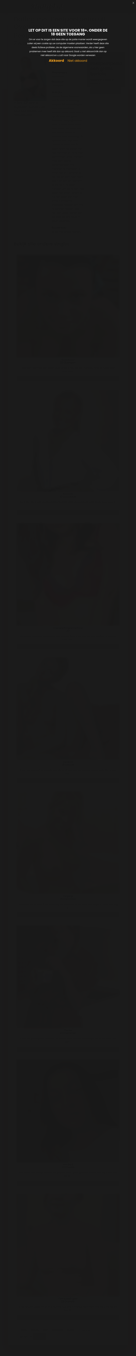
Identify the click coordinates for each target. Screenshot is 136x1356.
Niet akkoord (77, 61)
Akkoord (56, 61)
